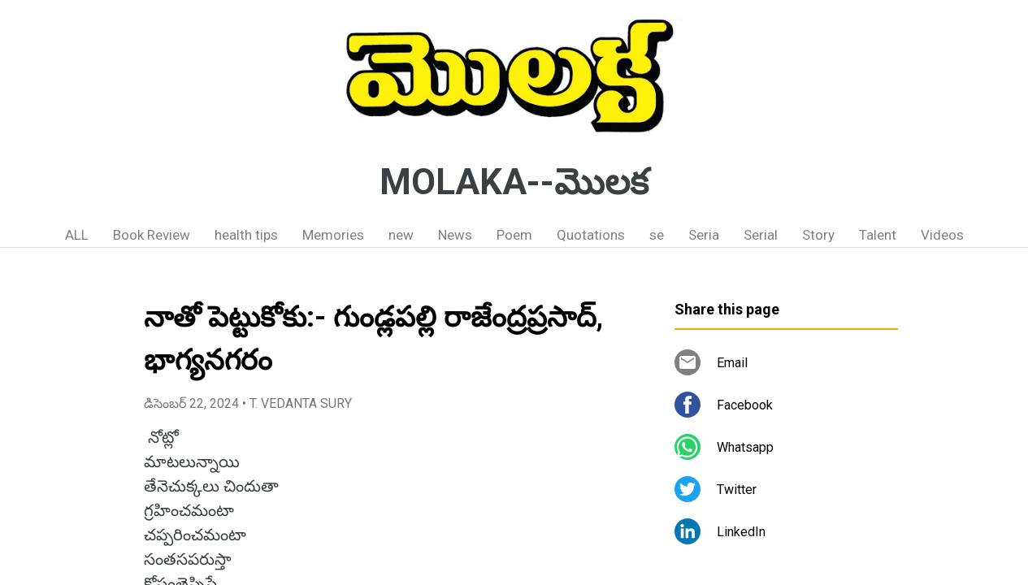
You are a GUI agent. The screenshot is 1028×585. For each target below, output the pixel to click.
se (656, 235)
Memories (333, 235)
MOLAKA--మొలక (514, 182)
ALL (77, 235)
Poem (514, 235)
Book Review (151, 235)
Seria (703, 235)
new (401, 235)
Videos (942, 235)
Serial (761, 235)
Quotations (591, 235)
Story (818, 235)
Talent (877, 235)
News (455, 235)
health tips (246, 235)
